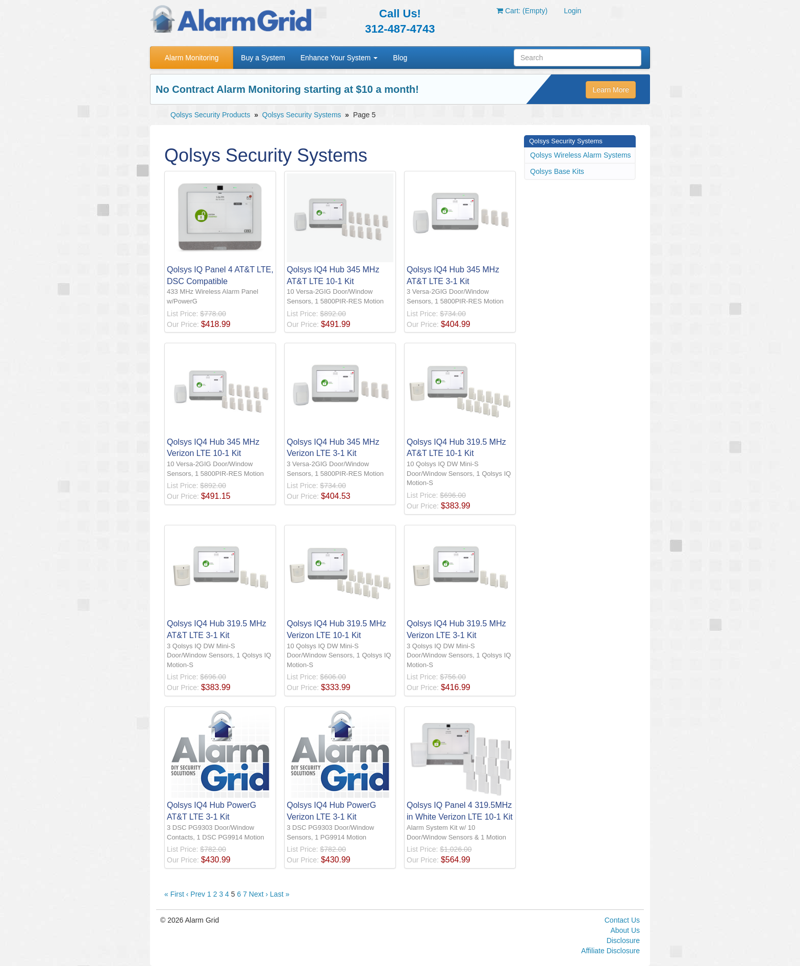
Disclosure (623, 940)
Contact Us (622, 920)
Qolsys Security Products (210, 115)
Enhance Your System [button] (339, 58)
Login (572, 11)
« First (174, 894)
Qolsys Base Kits (557, 171)
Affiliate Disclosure (610, 951)
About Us (625, 930)
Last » (279, 894)
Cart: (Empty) (521, 11)
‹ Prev (195, 894)
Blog (400, 58)
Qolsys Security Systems (301, 115)
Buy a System (263, 58)
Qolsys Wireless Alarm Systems (580, 155)
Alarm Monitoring (192, 58)
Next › (258, 894)
